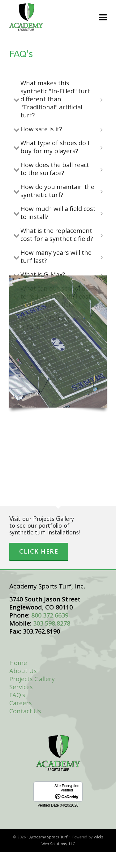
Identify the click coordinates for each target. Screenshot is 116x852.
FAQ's (17, 695)
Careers (20, 703)
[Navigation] (103, 17)
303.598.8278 (51, 623)
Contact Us (25, 711)
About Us (23, 671)
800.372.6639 (49, 615)
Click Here (38, 551)
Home (18, 663)
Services (21, 687)
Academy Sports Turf (48, 837)
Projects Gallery (32, 679)
